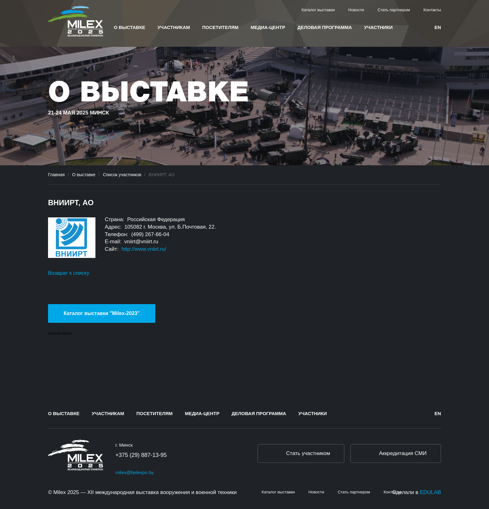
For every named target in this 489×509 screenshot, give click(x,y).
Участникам (173, 27)
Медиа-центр (268, 27)
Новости (356, 9)
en (437, 27)
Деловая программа (325, 27)
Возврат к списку (68, 273)
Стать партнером (394, 9)
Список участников (122, 174)
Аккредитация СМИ (403, 453)
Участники (378, 27)
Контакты (432, 9)
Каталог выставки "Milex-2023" (102, 313)
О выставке (129, 27)
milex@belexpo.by (134, 472)
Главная (56, 174)
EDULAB (430, 492)
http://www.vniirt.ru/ (143, 249)
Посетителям (220, 27)
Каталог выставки (318, 9)
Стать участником (308, 453)
